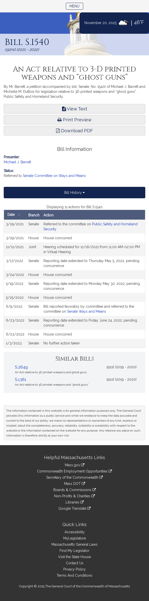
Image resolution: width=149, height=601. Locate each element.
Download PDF (74, 130)
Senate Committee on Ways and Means (54, 176)
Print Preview (74, 119)
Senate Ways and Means (86, 311)
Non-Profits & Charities (74, 496)
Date (15, 215)
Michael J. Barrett (17, 162)
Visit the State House (74, 557)
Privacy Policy (74, 569)
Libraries (75, 502)
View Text (74, 108)
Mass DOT (74, 484)
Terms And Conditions (74, 575)
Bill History (74, 193)
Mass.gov (74, 465)
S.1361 (20, 379)
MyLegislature (74, 538)
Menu (76, 5)
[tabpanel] (74, 276)
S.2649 (21, 367)
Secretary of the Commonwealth (74, 477)
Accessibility (75, 532)
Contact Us (74, 563)
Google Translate (74, 508)
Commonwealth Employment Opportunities (74, 471)
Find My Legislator (74, 551)
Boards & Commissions (74, 490)
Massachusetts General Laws (74, 544)
